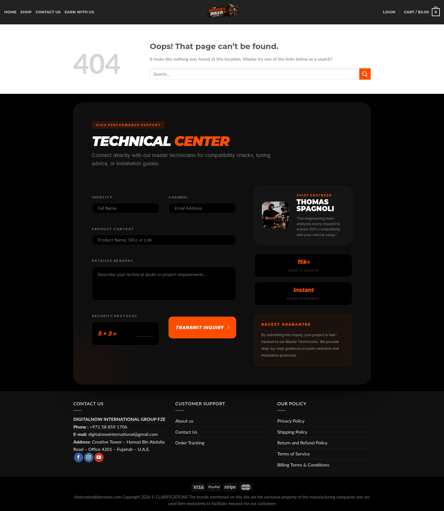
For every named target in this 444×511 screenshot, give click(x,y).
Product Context (113, 229)
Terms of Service (293, 453)
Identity (102, 197)
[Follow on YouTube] (99, 457)
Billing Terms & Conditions (303, 464)
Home (10, 12)
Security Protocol (115, 316)
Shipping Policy (292, 431)
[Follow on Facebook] (78, 457)
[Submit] (365, 73)
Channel (178, 197)
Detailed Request (112, 261)
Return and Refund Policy (302, 442)
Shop (26, 12)
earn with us (79, 12)
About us (184, 420)
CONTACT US (48, 12)
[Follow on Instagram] (88, 457)
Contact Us (186, 431)
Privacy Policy (291, 420)
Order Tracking (189, 442)
